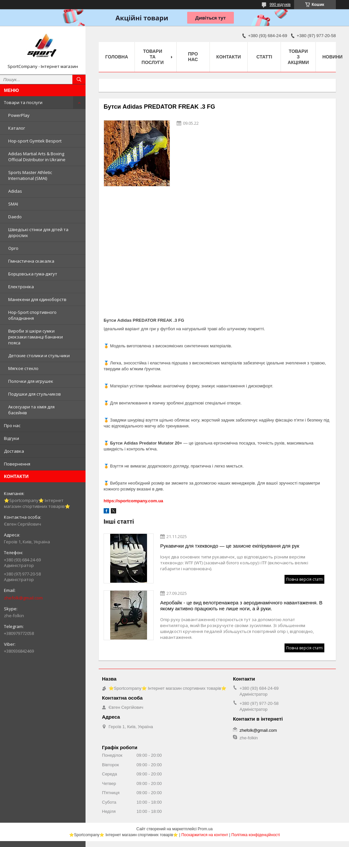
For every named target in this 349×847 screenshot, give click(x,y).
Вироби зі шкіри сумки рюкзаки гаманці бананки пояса (35, 337)
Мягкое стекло (23, 368)
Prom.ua (205, 829)
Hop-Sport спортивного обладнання (32, 315)
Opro (13, 248)
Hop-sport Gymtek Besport (35, 141)
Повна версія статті (304, 579)
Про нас (12, 425)
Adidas (15, 191)
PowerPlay (19, 115)
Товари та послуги (23, 102)
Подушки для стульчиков (34, 394)
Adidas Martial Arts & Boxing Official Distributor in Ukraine (36, 157)
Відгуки (11, 438)
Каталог (16, 128)
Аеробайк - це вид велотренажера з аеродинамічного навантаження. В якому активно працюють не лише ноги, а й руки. (241, 605)
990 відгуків (279, 4)
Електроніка (21, 287)
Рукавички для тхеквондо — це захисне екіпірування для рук (229, 546)
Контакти (228, 56)
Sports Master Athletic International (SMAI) (30, 175)
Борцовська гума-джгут (32, 274)
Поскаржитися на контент (204, 835)
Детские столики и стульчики (39, 355)
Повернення (17, 464)
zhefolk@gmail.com (23, 598)
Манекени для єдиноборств (37, 299)
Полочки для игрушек (30, 381)
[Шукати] (79, 79)
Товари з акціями (298, 57)
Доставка (14, 451)
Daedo (15, 217)
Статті (264, 56)
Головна (116, 56)
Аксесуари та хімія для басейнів (31, 410)
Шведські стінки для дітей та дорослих (38, 232)
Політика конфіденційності (255, 835)
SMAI (13, 204)
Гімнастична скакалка (31, 261)
